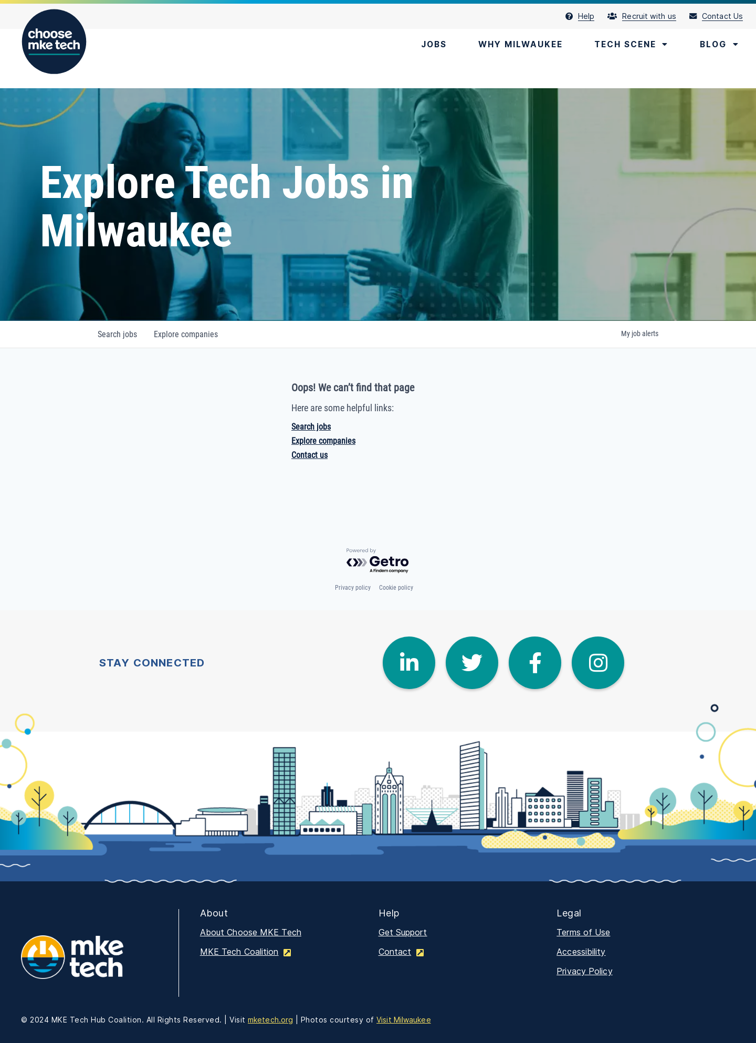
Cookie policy (396, 587)
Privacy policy (353, 587)
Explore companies (323, 441)
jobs (117, 334)
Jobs (425, 44)
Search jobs (311, 427)
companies (186, 334)
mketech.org (270, 1019)
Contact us (309, 455)
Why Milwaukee (514, 44)
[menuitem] (586, 16)
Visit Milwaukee (403, 1019)
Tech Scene (628, 44)
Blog (719, 44)
